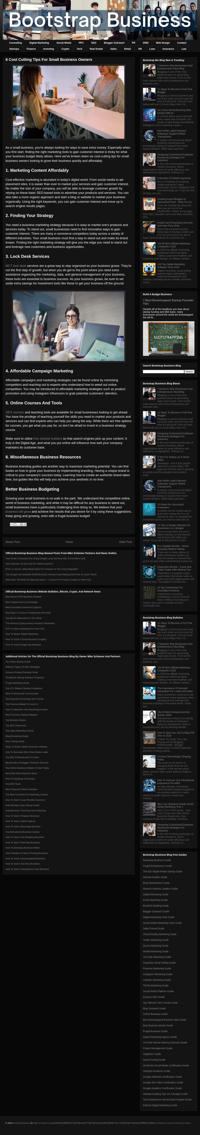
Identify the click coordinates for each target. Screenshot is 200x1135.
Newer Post (13, 541)
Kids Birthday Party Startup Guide (22, 805)
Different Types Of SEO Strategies (23, 667)
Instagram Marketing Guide (157, 974)
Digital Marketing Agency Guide (160, 1037)
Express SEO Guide (154, 997)
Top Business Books (16, 720)
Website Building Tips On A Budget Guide (165, 1094)
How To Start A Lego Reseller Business (25, 800)
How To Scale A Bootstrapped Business (25, 858)
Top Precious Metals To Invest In (22, 704)
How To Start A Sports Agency (20, 821)
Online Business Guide (155, 1014)
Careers (170, 1123)
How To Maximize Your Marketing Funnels (27, 709)
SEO (94, 42)
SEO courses (15, 412)
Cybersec (161, 1123)
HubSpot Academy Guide (156, 1071)
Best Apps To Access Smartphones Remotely (28, 612)
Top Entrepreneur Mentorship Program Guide (167, 1099)
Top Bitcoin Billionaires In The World (24, 618)
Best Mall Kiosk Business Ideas (21, 773)
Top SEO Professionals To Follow (22, 757)
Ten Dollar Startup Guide (18, 661)
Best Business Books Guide (158, 1025)
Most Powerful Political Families (21, 789)
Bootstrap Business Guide (157, 860)
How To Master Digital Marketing (22, 634)
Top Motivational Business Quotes (23, 832)
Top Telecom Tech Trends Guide (160, 1002)
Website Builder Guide (155, 877)
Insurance (168, 48)
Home (69, 541)
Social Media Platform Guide (158, 991)
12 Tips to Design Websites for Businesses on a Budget (173, 527)
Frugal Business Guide (155, 1031)
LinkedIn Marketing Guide (157, 980)
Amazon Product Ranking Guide (22, 672)
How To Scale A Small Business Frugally (26, 639)
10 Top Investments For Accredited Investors (170, 589)
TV (87, 1123)
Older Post (125, 541)
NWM (66, 1123)
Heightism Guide (152, 1054)
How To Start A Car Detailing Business (25, 837)
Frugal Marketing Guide (17, 683)
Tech (79, 48)
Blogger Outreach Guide (156, 911)
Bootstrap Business (21, 1123)
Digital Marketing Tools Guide (159, 917)
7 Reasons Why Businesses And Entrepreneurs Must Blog (175, 67)
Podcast (80, 1123)
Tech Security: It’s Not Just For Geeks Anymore (29, 563)
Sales (113, 48)
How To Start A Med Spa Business (23, 842)
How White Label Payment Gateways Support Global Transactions (171, 133)
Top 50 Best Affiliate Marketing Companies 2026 (173, 245)
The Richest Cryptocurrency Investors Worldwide (30, 623)
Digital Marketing (39, 42)
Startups (14, 48)
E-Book (94, 1123)
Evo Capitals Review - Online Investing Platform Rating (173, 547)
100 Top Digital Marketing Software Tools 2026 (171, 266)
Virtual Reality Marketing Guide (160, 934)
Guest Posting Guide (154, 1059)
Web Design (163, 42)
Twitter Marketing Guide (156, 940)
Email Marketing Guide (155, 900)
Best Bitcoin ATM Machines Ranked (23, 596)
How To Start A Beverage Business (23, 826)
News (59, 1123)
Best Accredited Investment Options (23, 607)
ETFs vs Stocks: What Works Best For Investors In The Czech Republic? (42, 569)
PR (133, 42)
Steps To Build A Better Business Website (26, 746)
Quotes (103, 1123)
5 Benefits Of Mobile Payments (174, 178)
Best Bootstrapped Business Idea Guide (164, 1019)
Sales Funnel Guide (153, 928)
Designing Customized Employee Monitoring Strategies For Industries (175, 157)
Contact (181, 42)
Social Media (64, 42)
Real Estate (96, 48)
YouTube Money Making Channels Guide (165, 1042)
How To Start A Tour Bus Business (23, 863)
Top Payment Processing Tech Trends (24, 699)
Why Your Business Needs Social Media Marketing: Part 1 (175, 805)
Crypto (65, 48)
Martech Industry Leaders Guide (160, 888)
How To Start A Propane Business (22, 816)
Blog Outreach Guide (154, 1008)
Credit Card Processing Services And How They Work (175, 224)
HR (140, 48)
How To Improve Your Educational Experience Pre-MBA (175, 782)
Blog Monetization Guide (156, 883)
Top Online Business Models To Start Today (27, 768)
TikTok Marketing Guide (156, 985)
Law (184, 48)
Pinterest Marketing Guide (157, 968)
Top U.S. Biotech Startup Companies (24, 688)
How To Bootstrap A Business (20, 778)
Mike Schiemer (40, 1123)
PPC (81, 42)
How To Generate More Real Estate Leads (27, 752)
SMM (143, 1123)
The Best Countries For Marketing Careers (27, 794)
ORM (146, 42)
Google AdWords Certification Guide (162, 1076)
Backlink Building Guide (156, 905)
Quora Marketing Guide (155, 945)
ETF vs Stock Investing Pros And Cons (25, 628)
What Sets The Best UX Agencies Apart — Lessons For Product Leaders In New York (48, 579)
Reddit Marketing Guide (156, 951)
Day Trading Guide (15, 741)
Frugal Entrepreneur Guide (157, 866)
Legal (51, 1123)
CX (72, 1123)
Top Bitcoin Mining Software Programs (25, 677)
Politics (151, 1123)
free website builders (47, 438)
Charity (178, 1123)
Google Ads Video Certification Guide (163, 1082)
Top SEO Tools (13, 784)
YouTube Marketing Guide (157, 957)
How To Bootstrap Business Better (23, 847)
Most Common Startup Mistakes (22, 714)
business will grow (18, 511)
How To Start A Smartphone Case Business (27, 869)
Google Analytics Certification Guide (162, 1088)
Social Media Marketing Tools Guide (162, 923)
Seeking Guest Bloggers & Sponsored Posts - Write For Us (174, 200)
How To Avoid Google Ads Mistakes (23, 644)
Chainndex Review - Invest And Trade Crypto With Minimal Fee (174, 568)
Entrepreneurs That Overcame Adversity (26, 810)
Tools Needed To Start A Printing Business (27, 853)
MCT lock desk (16, 266)
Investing (48, 48)
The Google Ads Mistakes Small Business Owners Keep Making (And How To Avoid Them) (51, 574)
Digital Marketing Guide (155, 894)
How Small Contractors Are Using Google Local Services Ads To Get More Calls (45, 558)
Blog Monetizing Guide (17, 736)
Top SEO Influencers (16, 725)
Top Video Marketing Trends (20, 730)
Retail (127, 48)
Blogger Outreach (114, 42)
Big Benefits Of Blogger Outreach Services (27, 762)
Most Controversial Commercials (22, 693)
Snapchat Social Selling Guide (159, 962)
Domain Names (131, 1123)
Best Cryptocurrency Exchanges (22, 602)
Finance (31, 48)
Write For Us (115, 1123)
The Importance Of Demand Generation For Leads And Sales (175, 690)
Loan (152, 48)
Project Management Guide (158, 1048)
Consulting (15, 42)
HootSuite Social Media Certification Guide (166, 1065)
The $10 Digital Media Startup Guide (162, 871)
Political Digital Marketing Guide (160, 1105)
